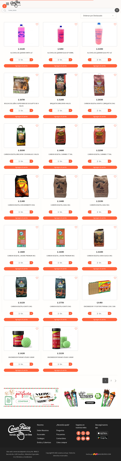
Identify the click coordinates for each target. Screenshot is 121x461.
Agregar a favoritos (21, 21)
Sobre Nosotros (43, 430)
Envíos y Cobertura (44, 442)
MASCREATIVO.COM (102, 454)
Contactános (61, 438)
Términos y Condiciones (24, 457)
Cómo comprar (61, 442)
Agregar (21, 66)
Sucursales (41, 434)
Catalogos (40, 438)
